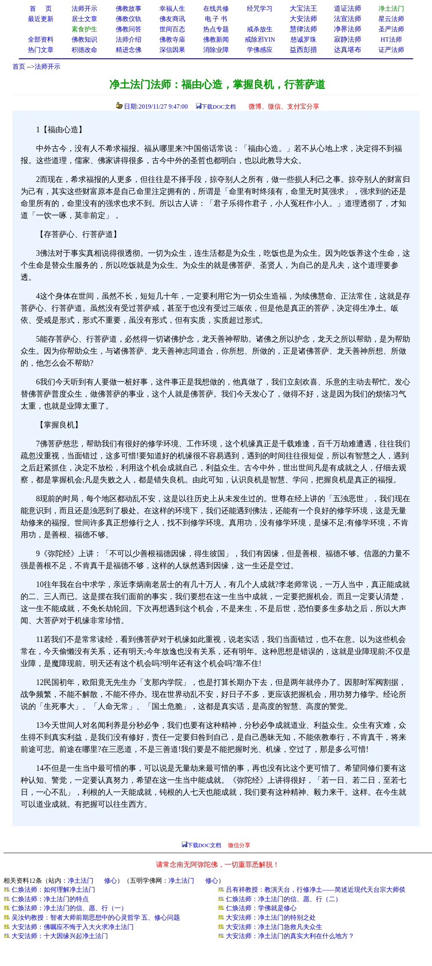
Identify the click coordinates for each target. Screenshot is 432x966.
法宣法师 (347, 18)
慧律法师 (303, 29)
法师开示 (47, 66)
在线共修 (216, 8)
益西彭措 (303, 49)
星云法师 (391, 18)
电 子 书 (216, 18)
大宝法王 (303, 8)
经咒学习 (260, 8)
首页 (18, 66)
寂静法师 (347, 39)
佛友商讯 (172, 18)
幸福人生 (172, 8)
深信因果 (172, 49)
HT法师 (391, 39)
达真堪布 (347, 49)
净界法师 (347, 29)
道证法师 (347, 8)
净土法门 (80, 880)
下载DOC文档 (218, 106)
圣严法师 (391, 29)
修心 (110, 880)
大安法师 (303, 18)
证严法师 (391, 49)
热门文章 (41, 49)
